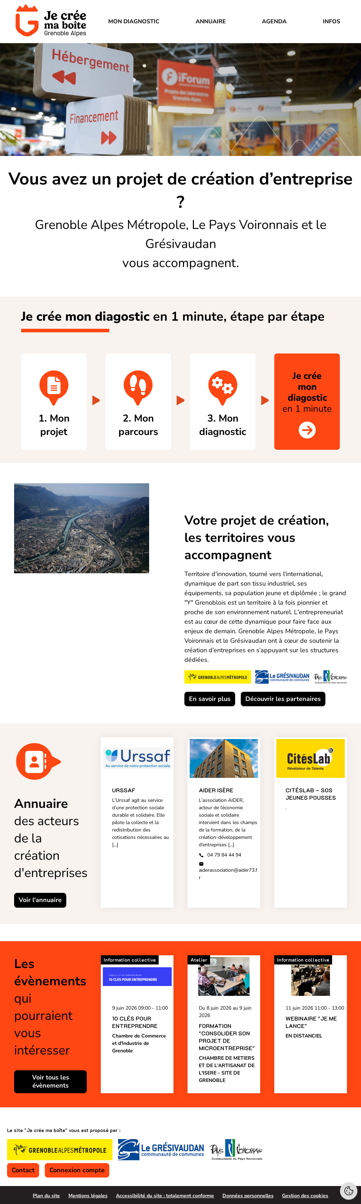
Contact (23, 1170)
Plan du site (46, 1195)
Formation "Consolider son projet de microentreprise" (227, 1037)
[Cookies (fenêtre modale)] (348, 1191)
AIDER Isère (216, 790)
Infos (331, 21)
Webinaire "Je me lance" (311, 1022)
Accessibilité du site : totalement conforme (165, 1195)
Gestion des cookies (305, 1195)
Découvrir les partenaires (283, 699)
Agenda (274, 21)
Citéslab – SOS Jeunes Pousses (311, 794)
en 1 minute (307, 392)
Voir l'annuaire (40, 900)
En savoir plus (210, 699)
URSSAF (123, 790)
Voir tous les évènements (50, 1081)
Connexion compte (77, 1170)
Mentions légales (88, 1195)
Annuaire (211, 21)
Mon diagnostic (133, 21)
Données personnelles (248, 1195)
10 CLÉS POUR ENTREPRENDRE (135, 1022)
